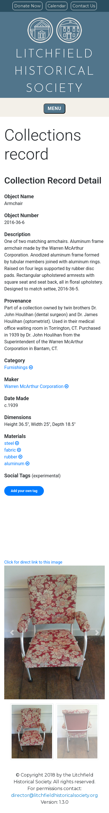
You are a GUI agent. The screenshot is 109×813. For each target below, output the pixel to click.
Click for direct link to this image (33, 562)
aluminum (16, 463)
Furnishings (18, 367)
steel (11, 443)
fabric (12, 450)
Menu (54, 108)
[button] (11, 633)
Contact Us (83, 5)
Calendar (57, 5)
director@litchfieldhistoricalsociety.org (54, 795)
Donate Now (27, 5)
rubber (13, 457)
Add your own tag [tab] (24, 491)
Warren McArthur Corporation (36, 386)
